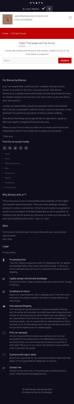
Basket (8, 178)
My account (9, 173)
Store (7, 158)
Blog (7, 168)
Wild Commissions (12, 163)
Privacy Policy (10, 187)
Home (7, 154)
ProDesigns (46, 392)
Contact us (9, 182)
